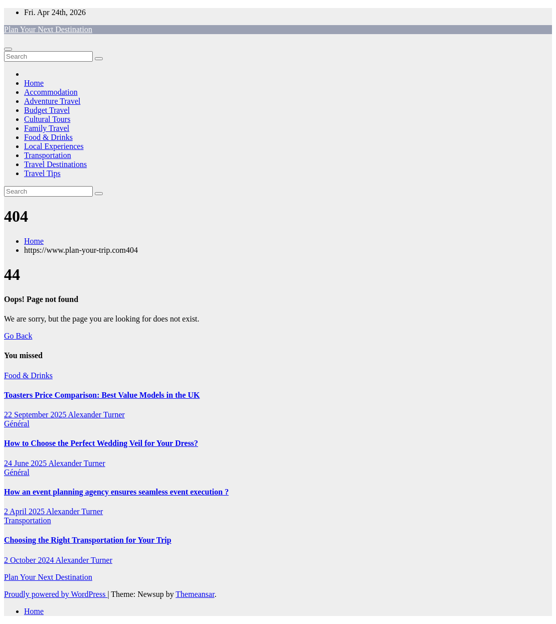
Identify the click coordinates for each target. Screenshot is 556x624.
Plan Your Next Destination (48, 29)
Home (34, 83)
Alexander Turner (96, 414)
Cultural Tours (47, 119)
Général (17, 423)
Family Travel (46, 128)
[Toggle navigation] (8, 49)
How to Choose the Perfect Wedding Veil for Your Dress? (101, 443)
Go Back (18, 336)
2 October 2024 (30, 560)
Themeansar (194, 594)
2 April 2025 (25, 511)
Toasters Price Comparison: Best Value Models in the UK (102, 395)
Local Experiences (54, 146)
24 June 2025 (26, 463)
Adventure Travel (52, 101)
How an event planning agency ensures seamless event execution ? (116, 492)
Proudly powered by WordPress (55, 594)
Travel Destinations (55, 164)
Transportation (47, 155)
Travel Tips (42, 173)
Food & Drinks (48, 137)
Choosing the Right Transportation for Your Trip (87, 540)
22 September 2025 (36, 414)
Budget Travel (47, 110)
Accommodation (51, 92)
